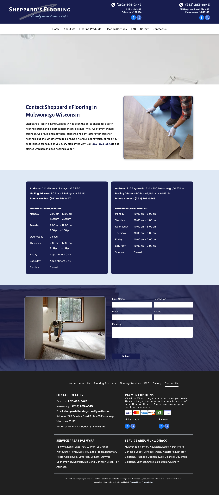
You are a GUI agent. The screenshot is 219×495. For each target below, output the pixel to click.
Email (115, 311)
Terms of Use (135, 482)
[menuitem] (56, 29)
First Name (118, 299)
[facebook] (133, 18)
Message (117, 324)
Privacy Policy (147, 482)
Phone (157, 311)
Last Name (160, 299)
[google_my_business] (138, 18)
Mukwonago (46, 123)
